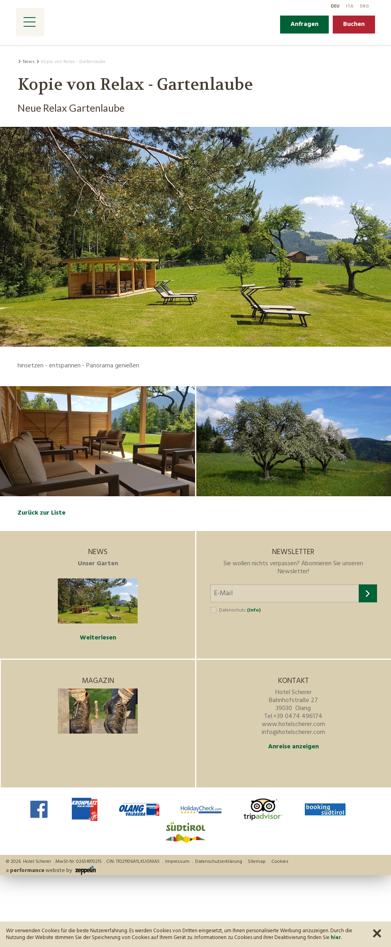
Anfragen (304, 24)
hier (336, 937)
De (335, 6)
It (349, 6)
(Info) (254, 610)
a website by (51, 870)
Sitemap (257, 862)
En (364, 6)
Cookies (279, 862)
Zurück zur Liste (41, 513)
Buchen (354, 24)
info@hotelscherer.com (293, 732)
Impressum (177, 862)
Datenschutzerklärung (218, 862)
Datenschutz (240, 610)
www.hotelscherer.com (293, 724)
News (29, 62)
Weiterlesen (98, 638)
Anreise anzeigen (293, 747)
